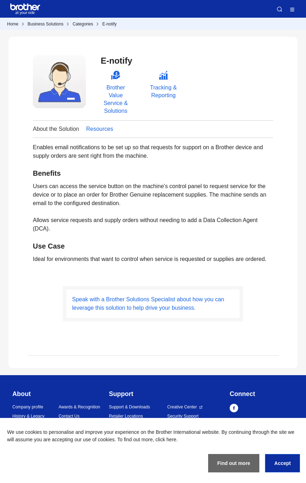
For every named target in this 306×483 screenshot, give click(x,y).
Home (12, 24)
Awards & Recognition (79, 407)
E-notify (109, 24)
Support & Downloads (129, 407)
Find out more (233, 463)
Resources (99, 129)
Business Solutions (45, 24)
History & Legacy (28, 416)
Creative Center (182, 407)
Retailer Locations (126, 416)
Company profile (27, 407)
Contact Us (69, 416)
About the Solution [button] (56, 129)
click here (165, 439)
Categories (82, 24)
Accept (282, 463)
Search (279, 9)
